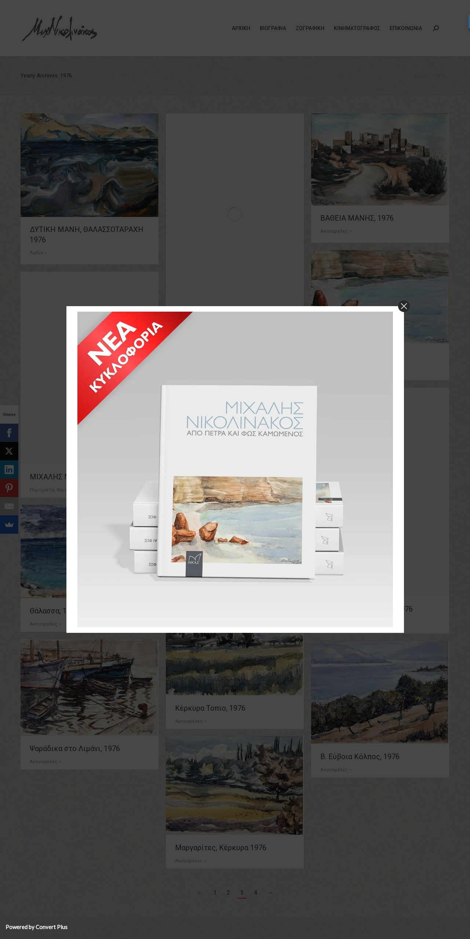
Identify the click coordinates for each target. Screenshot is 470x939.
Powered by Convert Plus (37, 927)
